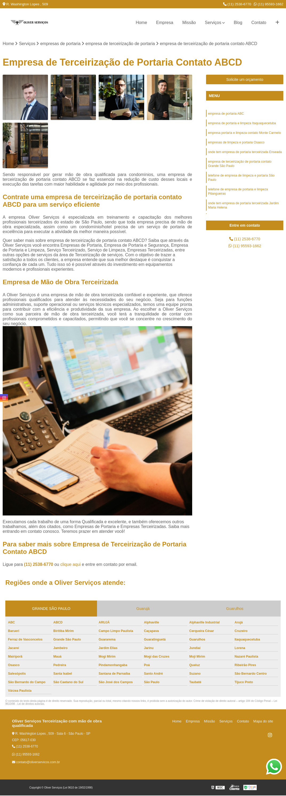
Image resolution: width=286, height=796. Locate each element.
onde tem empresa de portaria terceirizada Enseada (245, 155)
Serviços (213, 22)
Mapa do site (264, 722)
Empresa (164, 22)
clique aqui (70, 565)
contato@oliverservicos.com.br (36, 763)
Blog (238, 22)
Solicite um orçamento (244, 80)
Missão (189, 22)
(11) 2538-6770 (237, 4)
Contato (258, 22)
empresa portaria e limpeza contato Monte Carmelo (244, 135)
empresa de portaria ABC (226, 114)
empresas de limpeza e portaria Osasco (236, 145)
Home (141, 22)
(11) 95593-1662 (268, 4)
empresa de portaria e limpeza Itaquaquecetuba (242, 124)
